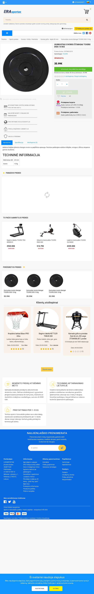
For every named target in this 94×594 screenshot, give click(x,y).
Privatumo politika (29, 489)
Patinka (62, 96)
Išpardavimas (66, 464)
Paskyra (65, 472)
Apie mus (26, 484)
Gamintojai (65, 462)
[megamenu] (7, 33)
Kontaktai (46, 462)
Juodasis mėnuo (28, 477)
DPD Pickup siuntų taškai (31, 464)
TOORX (65, 54)
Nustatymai (39, 588)
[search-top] (87, 19)
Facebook (87, 33)
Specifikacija (19, 142)
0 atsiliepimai (68, 76)
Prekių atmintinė (67, 477)
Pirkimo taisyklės (28, 491)
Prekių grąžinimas (49, 464)
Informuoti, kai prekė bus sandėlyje (73, 69)
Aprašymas (7, 142)
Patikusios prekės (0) (84, 29)
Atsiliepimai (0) (32, 142)
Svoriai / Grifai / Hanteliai (29, 39)
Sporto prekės (13, 39)
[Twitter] (10, 502)
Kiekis (58, 80)
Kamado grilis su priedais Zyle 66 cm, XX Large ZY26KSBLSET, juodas (77, 336)
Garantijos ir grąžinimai (31, 474)
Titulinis (4, 39)
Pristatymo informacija (30, 486)
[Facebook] (6, 502)
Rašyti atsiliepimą (81, 76)
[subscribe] (62, 448)
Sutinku (56, 588)
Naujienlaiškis (67, 479)
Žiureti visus (47, 369)
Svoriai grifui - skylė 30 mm (49, 39)
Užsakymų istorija (68, 475)
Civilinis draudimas (43, 518)
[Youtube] (15, 502)
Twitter (84, 33)
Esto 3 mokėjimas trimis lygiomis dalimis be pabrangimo (31, 469)
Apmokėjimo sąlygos (30, 462)
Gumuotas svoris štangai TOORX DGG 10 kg (76, 39)
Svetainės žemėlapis (49, 467)
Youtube (90, 33)
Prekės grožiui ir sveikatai (26, 518)
